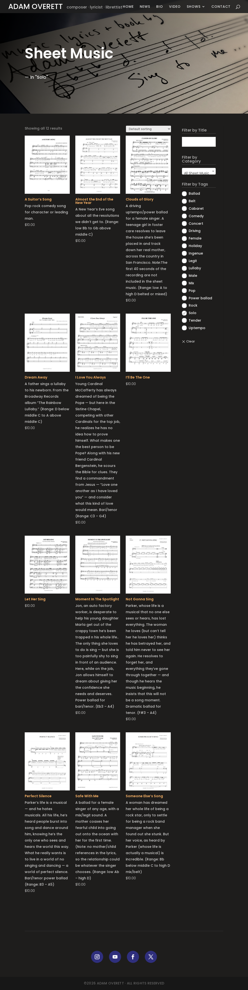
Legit (193, 260)
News (145, 7)
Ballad (194, 193)
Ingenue (196, 253)
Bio (159, 7)
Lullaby (195, 268)
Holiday (195, 245)
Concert (196, 223)
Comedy (196, 216)
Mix (191, 283)
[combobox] (199, 171)
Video (175, 7)
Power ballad (200, 298)
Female (195, 238)
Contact (221, 7)
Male (193, 275)
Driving (195, 230)
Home (128, 7)
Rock (193, 305)
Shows (194, 7)
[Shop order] (148, 129)
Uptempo (197, 327)
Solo (192, 312)
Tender (195, 320)
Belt (192, 201)
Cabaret (196, 208)
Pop (192, 290)
